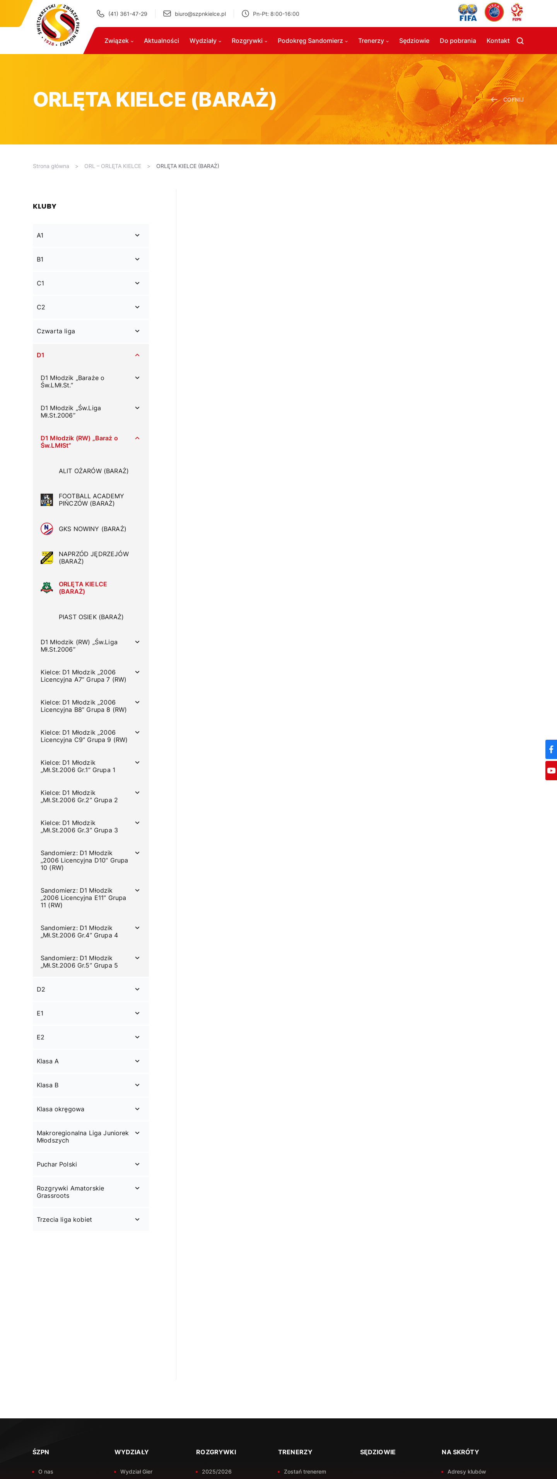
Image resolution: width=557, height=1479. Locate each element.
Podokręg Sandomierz (313, 40)
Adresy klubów (467, 1471)
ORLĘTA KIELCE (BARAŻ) (187, 166)
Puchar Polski (57, 1164)
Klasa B (47, 1085)
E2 (40, 1037)
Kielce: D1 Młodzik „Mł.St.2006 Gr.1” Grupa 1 (78, 766)
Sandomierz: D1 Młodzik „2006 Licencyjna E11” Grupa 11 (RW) (83, 897)
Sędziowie (414, 40)
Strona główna (51, 166)
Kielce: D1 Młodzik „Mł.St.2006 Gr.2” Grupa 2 (79, 796)
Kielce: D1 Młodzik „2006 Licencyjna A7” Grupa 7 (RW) (83, 675)
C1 (40, 283)
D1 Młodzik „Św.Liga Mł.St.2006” (71, 411)
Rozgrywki (249, 40)
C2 (41, 307)
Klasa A (48, 1061)
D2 (41, 989)
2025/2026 (217, 1471)
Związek (118, 40)
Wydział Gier (136, 1471)
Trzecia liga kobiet (64, 1219)
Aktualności (161, 40)
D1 (40, 355)
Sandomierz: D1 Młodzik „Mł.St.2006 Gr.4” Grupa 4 (79, 931)
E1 (40, 1013)
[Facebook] (551, 749)
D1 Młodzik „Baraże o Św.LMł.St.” (72, 381)
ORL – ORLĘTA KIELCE (112, 166)
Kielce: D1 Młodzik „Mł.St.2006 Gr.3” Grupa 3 (79, 826)
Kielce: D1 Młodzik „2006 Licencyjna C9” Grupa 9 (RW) (84, 736)
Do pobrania (458, 40)
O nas (45, 1471)
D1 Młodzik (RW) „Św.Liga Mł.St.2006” (79, 645)
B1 (40, 259)
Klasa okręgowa (60, 1109)
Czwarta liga (56, 331)
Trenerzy (373, 40)
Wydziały (205, 40)
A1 (40, 235)
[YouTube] (551, 770)
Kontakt (498, 40)
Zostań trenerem (305, 1471)
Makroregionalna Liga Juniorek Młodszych (83, 1136)
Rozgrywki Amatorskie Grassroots (70, 1191)
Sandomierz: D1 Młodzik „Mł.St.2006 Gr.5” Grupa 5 (79, 961)
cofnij (507, 99)
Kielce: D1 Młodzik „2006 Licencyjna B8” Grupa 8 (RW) (84, 705)
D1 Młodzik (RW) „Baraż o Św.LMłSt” (79, 441)
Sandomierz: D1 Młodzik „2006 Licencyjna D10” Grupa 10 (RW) (84, 860)
